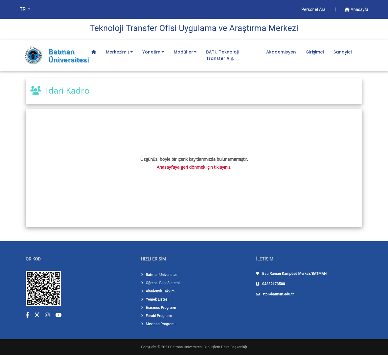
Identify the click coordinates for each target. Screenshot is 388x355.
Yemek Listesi (155, 299)
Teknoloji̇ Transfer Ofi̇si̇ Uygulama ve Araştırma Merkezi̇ (194, 28)
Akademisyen (281, 52)
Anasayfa (356, 9)
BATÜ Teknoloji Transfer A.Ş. (222, 55)
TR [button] (23, 9)
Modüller (183, 52)
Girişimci (315, 52)
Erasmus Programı (158, 307)
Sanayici (342, 52)
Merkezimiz (117, 52)
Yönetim (151, 52)
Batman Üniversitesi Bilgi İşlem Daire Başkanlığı (208, 347)
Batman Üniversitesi (160, 275)
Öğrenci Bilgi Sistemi (160, 283)
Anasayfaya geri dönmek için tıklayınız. (194, 167)
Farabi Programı (156, 316)
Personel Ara (313, 9)
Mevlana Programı (158, 324)
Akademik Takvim (158, 291)
